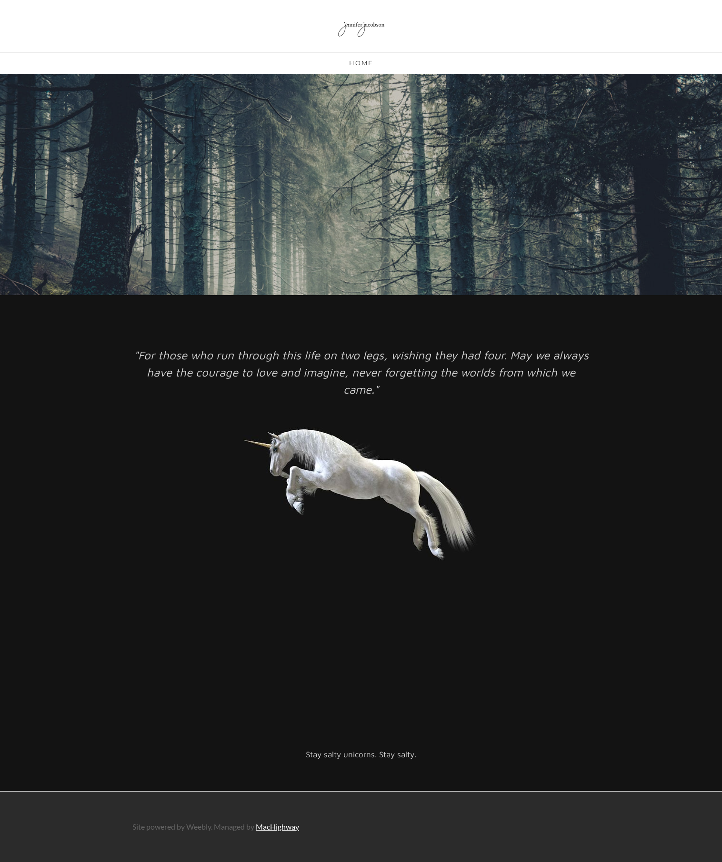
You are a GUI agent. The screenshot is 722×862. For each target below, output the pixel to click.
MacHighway (277, 826)
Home (361, 63)
